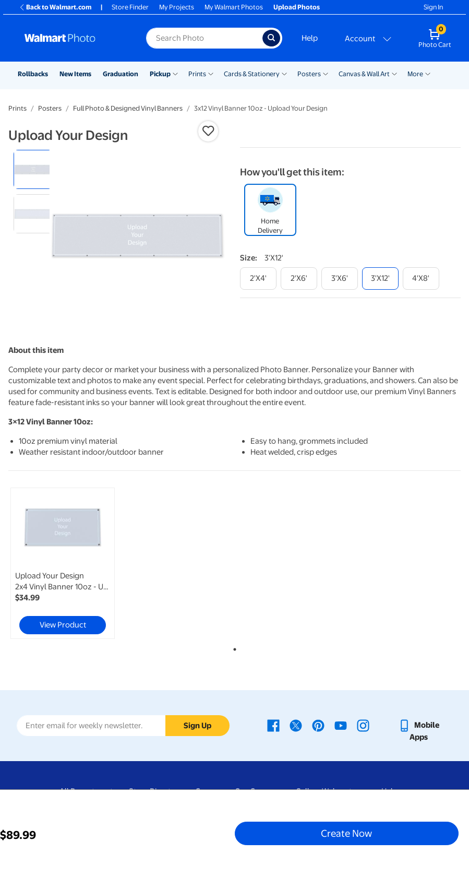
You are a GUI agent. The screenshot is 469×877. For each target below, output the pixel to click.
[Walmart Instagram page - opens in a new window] (363, 725)
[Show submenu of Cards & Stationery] (284, 73)
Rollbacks (33, 74)
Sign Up (197, 725)
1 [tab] (232, 647)
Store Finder (130, 7)
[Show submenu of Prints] (211, 73)
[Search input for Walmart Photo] (204, 38)
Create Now (346, 833)
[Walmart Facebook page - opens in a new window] (273, 725)
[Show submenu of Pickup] (175, 73)
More (415, 74)
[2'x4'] (258, 278)
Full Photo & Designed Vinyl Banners (128, 108)
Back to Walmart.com (55, 7)
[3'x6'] (339, 278)
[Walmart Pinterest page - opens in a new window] (318, 725)
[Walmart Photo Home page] (74, 38)
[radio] (33, 169)
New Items (75, 74)
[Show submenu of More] (428, 73)
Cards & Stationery (252, 74)
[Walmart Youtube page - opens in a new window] (340, 725)
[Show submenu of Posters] (325, 73)
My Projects (176, 7)
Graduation (120, 74)
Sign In (433, 7)
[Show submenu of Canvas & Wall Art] (394, 73)
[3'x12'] (380, 278)
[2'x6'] (299, 278)
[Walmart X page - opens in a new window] (296, 725)
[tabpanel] (83, 563)
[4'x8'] (421, 278)
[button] (208, 131)
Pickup (160, 74)
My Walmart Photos (234, 7)
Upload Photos (296, 7)
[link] (62, 563)
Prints (197, 74)
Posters (309, 74)
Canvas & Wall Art (364, 74)
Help (310, 38)
